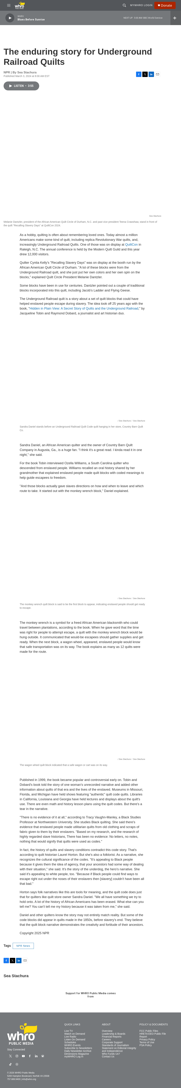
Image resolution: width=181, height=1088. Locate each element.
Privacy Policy (147, 1039)
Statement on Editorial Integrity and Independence (119, 1049)
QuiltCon (131, 244)
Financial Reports (111, 1036)
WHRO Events (72, 1045)
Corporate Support (112, 1042)
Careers (106, 1039)
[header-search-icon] (124, 5)
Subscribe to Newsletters (78, 1048)
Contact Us (108, 1056)
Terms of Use (146, 1042)
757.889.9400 (13, 1079)
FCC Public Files (148, 1031)
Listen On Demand (74, 1039)
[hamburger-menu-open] (8, 5)
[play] (10, 18)
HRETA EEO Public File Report (152, 1035)
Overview (107, 1031)
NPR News (23, 945)
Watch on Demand (74, 1033)
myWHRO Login (141, 5)
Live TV (68, 1031)
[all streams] (175, 18)
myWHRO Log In (73, 1056)
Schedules (70, 1042)
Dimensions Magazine (76, 1054)
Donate (166, 5)
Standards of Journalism (115, 1045)
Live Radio (70, 1036)
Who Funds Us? (111, 1054)
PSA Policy (145, 1045)
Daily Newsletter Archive (77, 1051)
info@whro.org (29, 1079)
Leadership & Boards (113, 1033)
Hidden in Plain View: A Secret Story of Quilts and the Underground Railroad (84, 308)
